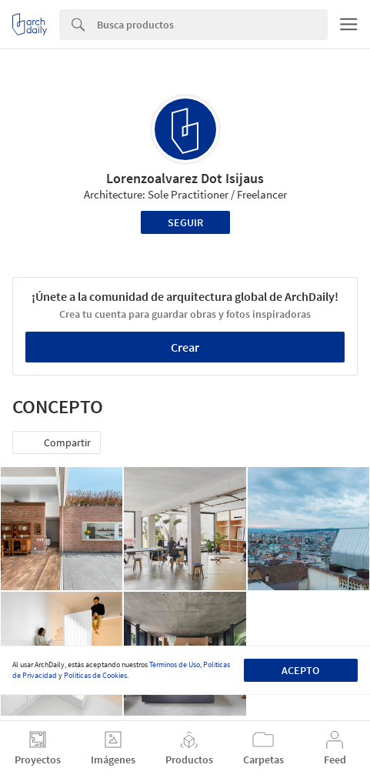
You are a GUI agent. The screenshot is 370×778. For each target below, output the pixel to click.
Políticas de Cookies (95, 675)
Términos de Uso (174, 664)
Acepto (300, 670)
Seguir (185, 222)
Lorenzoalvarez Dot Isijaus (185, 178)
